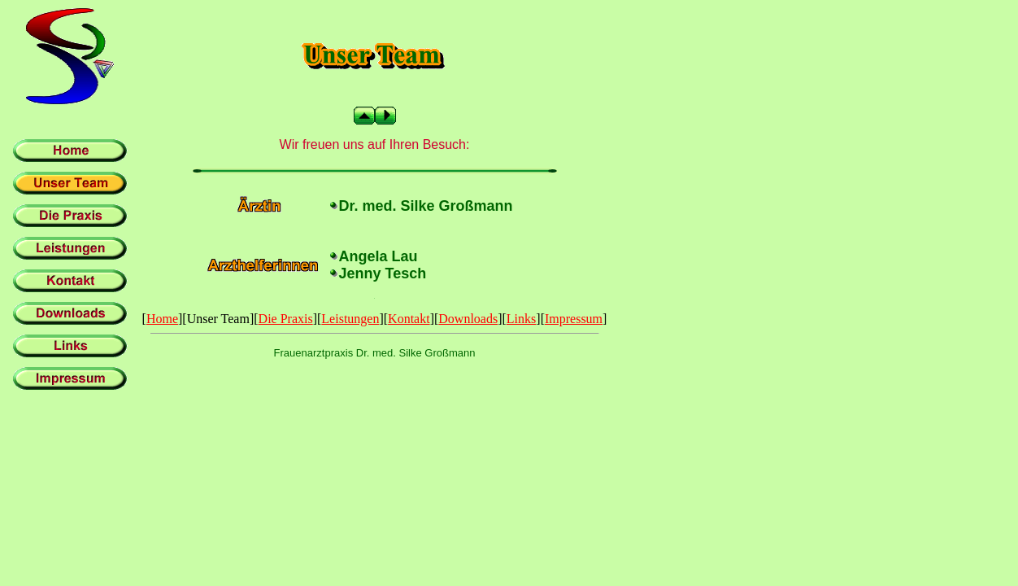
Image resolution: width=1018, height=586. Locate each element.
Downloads (468, 319)
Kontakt (409, 319)
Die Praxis (286, 319)
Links (521, 319)
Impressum (574, 319)
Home (162, 319)
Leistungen (350, 319)
